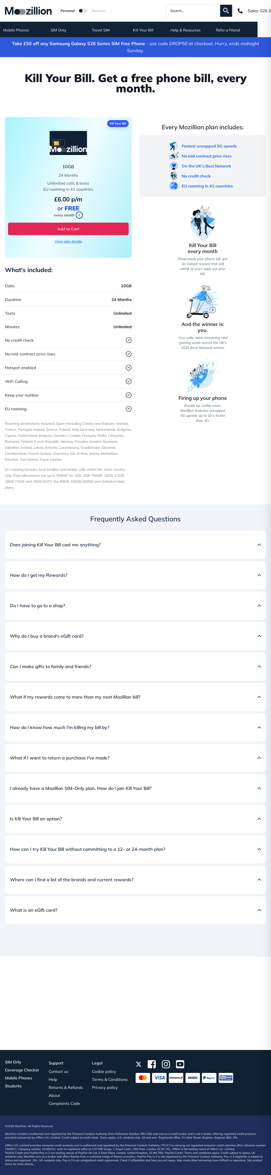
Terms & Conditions (110, 1079)
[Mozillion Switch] (83, 10)
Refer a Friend (242, 30)
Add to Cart (68, 228)
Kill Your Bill (156, 30)
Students (13, 1086)
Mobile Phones (29, 30)
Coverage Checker (22, 1070)
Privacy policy (105, 1087)
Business (99, 10)
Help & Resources (199, 30)
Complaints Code (64, 1103)
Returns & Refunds (66, 1087)
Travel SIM (114, 30)
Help (53, 1079)
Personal (68, 10)
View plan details (68, 241)
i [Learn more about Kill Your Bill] (79, 215)
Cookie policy (104, 1071)
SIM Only (72, 30)
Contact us (58, 1071)
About (54, 1095)
